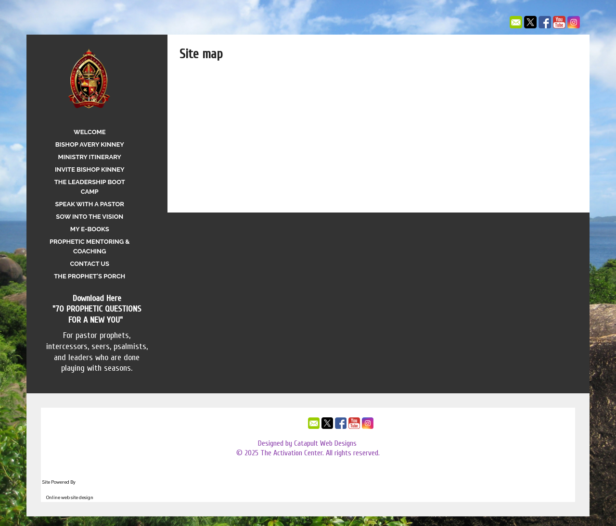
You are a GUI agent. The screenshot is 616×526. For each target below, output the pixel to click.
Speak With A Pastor (89, 204)
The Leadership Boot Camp (89, 186)
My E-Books (89, 229)
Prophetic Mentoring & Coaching (90, 246)
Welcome (90, 132)
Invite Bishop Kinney (90, 169)
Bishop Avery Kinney (89, 144)
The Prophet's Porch (89, 276)
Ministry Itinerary (89, 157)
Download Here (97, 298)
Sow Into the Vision (89, 216)
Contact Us (89, 263)
